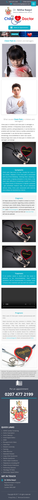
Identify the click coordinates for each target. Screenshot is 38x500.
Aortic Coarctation (9, 433)
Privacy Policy (12, 497)
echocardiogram (13, 209)
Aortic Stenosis (8, 435)
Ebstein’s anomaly (9, 447)
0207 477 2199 (13, 2)
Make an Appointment (21, 27)
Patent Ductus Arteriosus (11, 465)
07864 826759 (27, 2)
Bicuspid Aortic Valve (9, 442)
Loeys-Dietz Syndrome (10, 456)
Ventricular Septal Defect (11, 472)
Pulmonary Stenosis (9, 467)
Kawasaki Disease (8, 454)
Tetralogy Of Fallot (9, 470)
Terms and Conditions (24, 497)
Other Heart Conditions (10, 460)
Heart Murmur (7, 451)
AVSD (5, 440)
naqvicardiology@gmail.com (21, 4)
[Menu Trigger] (33, 3)
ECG (4, 209)
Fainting (5, 449)
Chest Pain (6, 444)
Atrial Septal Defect (9, 437)
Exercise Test (30, 212)
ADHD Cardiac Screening (11, 431)
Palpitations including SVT (11, 463)
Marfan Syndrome (9, 458)
